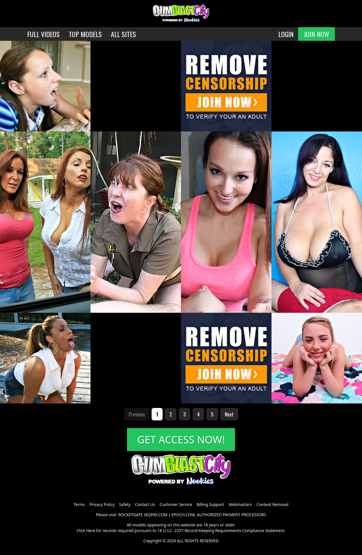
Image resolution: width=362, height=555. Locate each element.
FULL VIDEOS (43, 34)
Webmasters (240, 504)
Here (90, 530)
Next (229, 414)
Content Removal (272, 504)
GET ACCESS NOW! (181, 439)
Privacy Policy (101, 504)
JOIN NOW (316, 34)
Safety (124, 504)
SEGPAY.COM (155, 514)
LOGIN (286, 34)
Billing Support (210, 504)
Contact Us (145, 504)
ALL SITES (123, 34)
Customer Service (176, 504)
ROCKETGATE (130, 514)
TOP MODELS (85, 34)
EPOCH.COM (183, 514)
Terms (79, 504)
